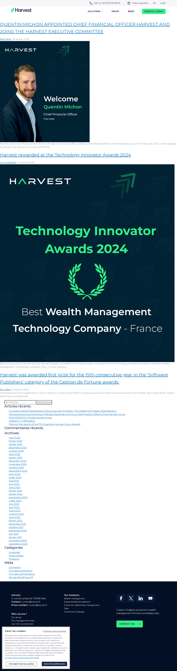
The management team (23, 621)
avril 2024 (14, 484)
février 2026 (15, 441)
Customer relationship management (82, 605)
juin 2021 (14, 534)
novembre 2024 (18, 464)
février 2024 (15, 491)
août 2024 (14, 474)
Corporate (14, 552)
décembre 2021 (17, 524)
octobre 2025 (16, 451)
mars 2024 (14, 487)
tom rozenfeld (8, 162)
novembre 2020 (18, 540)
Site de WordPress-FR (21, 577)
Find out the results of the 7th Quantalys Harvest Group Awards (44, 424)
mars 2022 (14, 517)
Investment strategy (74, 612)
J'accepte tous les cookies (21, 664)
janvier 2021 (15, 537)
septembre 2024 (18, 471)
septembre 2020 (18, 544)
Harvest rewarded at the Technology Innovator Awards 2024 (65, 155)
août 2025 (14, 454)
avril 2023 (14, 507)
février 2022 (15, 520)
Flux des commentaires (22, 574)
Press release (16, 555)
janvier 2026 (15, 444)
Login (163, 3)
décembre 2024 (18, 461)
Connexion (15, 567)
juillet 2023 (15, 501)
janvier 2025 (15, 457)
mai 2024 (14, 481)
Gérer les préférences (54, 664)
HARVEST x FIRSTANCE (22, 421)
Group (115, 11)
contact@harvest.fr (31, 602)
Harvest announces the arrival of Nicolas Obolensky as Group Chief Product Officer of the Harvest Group (67, 414)
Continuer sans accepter (54, 631)
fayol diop (5, 39)
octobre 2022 (16, 514)
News (131, 11)
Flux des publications (20, 570)
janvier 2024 (15, 494)
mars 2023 (14, 510)
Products (14, 559)
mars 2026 (14, 437)
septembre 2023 (18, 497)
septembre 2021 (18, 530)
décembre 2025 (18, 447)
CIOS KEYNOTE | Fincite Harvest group (30, 417)
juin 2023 (14, 504)
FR (154, 3)
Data (66, 608)
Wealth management (74, 598)
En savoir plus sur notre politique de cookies (22, 658)
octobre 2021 (16, 527)
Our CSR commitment (22, 624)
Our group (16, 617)
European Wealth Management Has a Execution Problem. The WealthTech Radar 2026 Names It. (63, 411)
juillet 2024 (15, 477)
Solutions (94, 11)
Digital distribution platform (77, 602)
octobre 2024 (16, 467)
